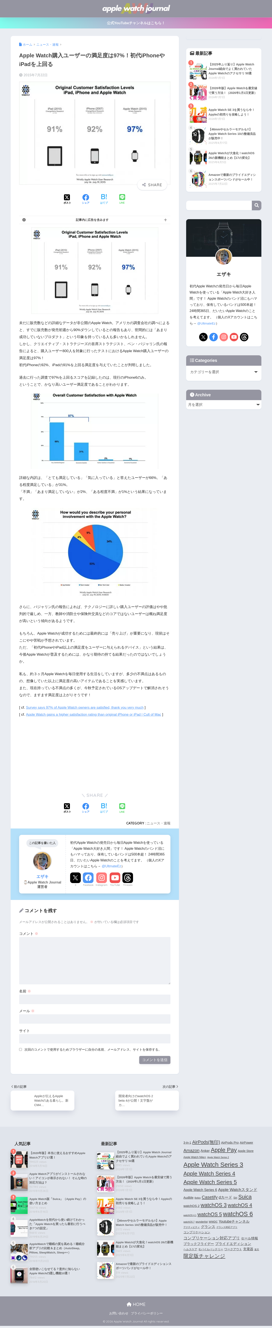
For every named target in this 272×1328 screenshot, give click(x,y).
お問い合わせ (118, 1315)
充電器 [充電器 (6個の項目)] (248, 1250)
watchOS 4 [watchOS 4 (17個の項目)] (240, 1206)
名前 (25, 991)
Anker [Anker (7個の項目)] (205, 1151)
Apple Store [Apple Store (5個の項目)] (246, 1151)
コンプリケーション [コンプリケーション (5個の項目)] (196, 1232)
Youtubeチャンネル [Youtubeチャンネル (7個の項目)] (234, 1222)
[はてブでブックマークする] (104, 199)
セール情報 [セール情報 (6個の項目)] (249, 1239)
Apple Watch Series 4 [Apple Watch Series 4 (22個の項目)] (209, 1174)
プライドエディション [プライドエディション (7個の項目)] (233, 1244)
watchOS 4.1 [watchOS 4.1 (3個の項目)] (189, 1216)
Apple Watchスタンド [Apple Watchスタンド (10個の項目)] (237, 1190)
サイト (24, 1031)
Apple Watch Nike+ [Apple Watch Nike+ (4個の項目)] (194, 1157)
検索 (256, 205)
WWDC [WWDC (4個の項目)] (213, 1222)
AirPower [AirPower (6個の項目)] (246, 1143)
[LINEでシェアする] (122, 199)
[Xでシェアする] (67, 199)
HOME (136, 1306)
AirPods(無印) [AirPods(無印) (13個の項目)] (206, 1142)
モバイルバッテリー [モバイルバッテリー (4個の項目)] (210, 1250)
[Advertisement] (55, 753)
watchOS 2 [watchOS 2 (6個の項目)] (191, 1206)
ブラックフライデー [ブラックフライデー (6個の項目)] (198, 1244)
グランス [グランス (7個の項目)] (208, 1227)
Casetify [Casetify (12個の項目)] (210, 1197)
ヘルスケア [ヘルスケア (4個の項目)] (190, 1250)
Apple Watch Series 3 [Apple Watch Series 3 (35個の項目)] (213, 1165)
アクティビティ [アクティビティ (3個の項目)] (191, 1227)
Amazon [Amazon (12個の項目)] (191, 1150)
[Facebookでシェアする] (85, 199)
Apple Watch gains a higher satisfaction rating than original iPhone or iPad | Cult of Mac (96, 715)
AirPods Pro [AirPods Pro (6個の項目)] (230, 1143)
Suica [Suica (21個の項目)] (245, 1197)
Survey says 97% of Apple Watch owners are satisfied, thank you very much (87, 708)
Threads (127, 884)
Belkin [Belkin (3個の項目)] (198, 1198)
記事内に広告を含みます (92, 220)
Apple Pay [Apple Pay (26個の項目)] (224, 1150)
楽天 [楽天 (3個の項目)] (256, 1250)
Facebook (88, 884)
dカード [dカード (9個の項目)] (225, 1198)
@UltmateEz (111, 866)
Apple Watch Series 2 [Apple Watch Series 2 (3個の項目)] (218, 1158)
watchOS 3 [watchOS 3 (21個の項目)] (214, 1206)
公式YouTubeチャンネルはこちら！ (136, 23)
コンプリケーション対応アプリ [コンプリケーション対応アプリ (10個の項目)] (211, 1238)
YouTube (115, 884)
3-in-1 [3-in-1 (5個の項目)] (187, 1143)
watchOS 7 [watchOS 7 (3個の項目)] (188, 1222)
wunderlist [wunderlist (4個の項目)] (202, 1222)
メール (27, 1011)
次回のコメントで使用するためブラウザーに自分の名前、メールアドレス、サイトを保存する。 (93, 1049)
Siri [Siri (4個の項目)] (235, 1198)
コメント (28, 934)
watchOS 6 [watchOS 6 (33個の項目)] (238, 1214)
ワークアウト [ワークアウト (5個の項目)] (233, 1250)
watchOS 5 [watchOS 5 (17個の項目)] (209, 1215)
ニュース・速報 (158, 823)
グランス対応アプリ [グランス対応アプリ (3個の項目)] (226, 1227)
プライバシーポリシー (147, 1315)
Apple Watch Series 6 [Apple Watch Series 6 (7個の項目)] (200, 1190)
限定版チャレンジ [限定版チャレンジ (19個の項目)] (204, 1256)
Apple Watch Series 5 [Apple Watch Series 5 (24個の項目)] (210, 1182)
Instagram (102, 884)
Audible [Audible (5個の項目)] (188, 1198)
